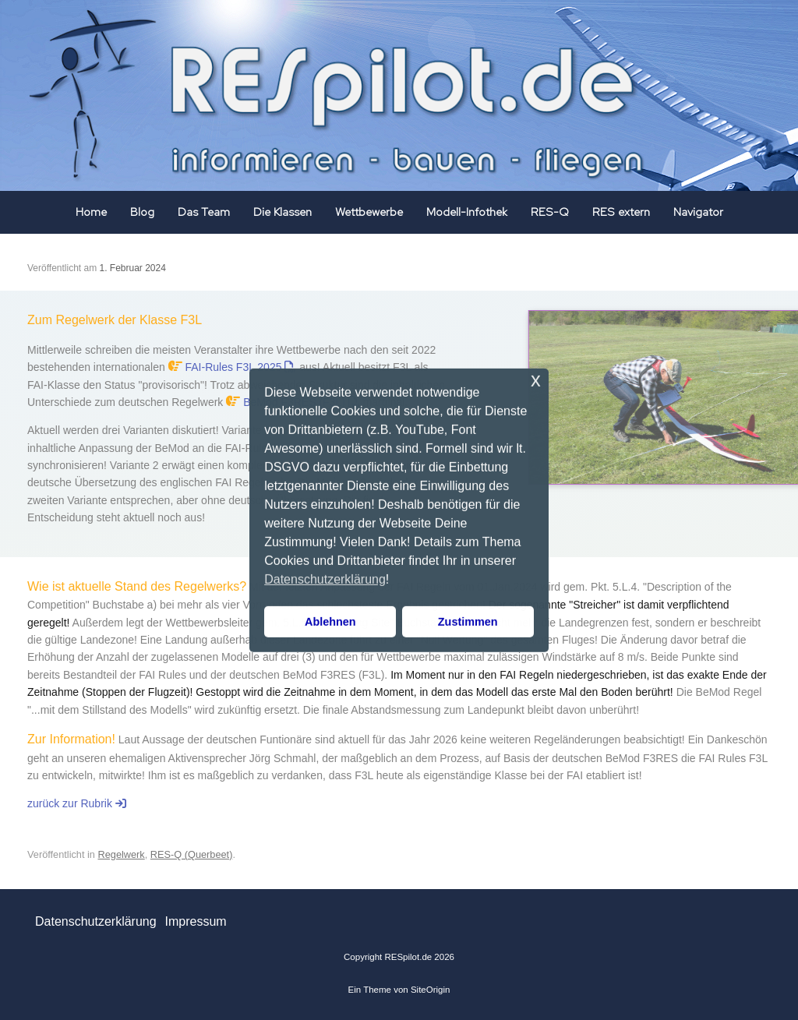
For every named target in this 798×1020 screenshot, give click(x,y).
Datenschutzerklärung (96, 921)
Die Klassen (282, 212)
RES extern (621, 212)
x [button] (536, 379)
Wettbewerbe (369, 212)
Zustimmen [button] (468, 622)
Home (91, 212)
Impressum (195, 921)
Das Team (204, 212)
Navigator (698, 212)
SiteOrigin (430, 989)
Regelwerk (121, 854)
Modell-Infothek (466, 212)
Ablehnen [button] (330, 622)
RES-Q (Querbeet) (191, 854)
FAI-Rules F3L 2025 (240, 367)
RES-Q (550, 212)
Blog (142, 212)
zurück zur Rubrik (76, 803)
